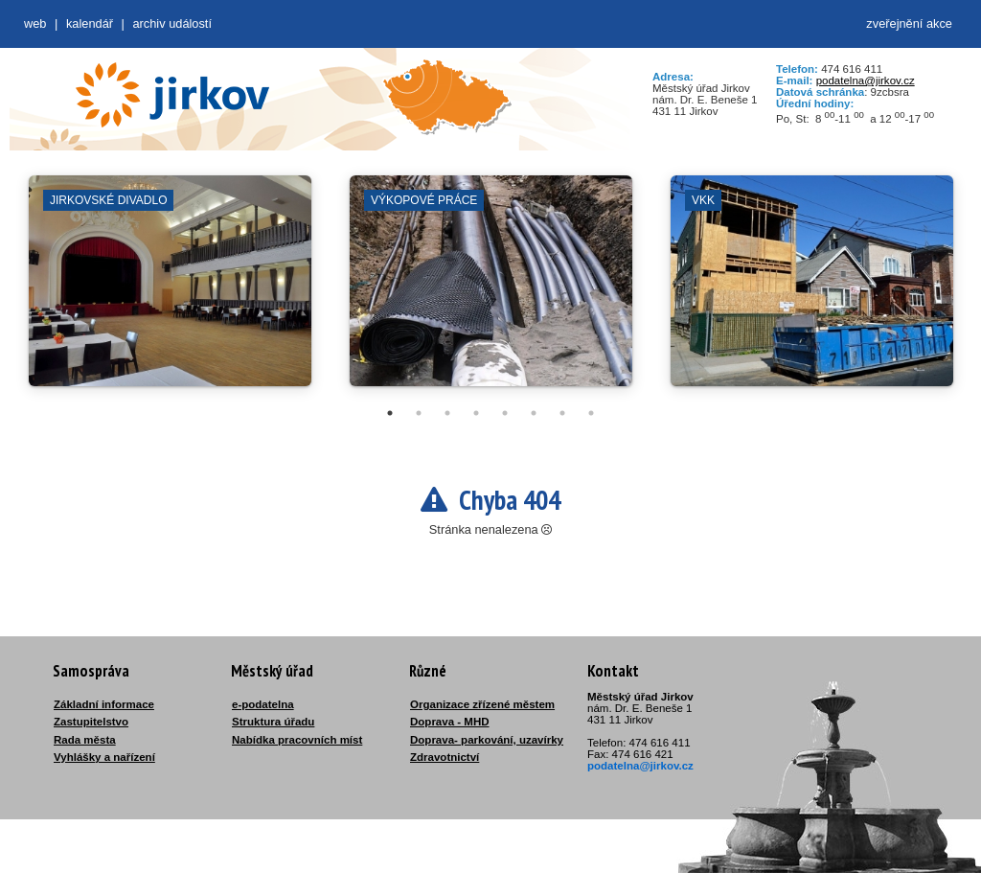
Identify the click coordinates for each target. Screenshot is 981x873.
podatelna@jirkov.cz (865, 80)
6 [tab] (533, 413)
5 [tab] (504, 413)
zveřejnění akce (909, 23)
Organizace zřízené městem (482, 704)
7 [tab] (562, 413)
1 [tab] (389, 413)
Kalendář (89, 23)
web (35, 23)
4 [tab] (476, 413)
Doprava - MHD (450, 721)
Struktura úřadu (273, 721)
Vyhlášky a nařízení (104, 757)
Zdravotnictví (444, 757)
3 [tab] (447, 413)
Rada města (85, 740)
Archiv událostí (172, 23)
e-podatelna (263, 704)
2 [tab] (418, 413)
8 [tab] (591, 413)
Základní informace (104, 704)
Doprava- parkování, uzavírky (486, 740)
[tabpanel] (170, 290)
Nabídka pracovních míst (297, 740)
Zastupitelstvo (91, 721)
